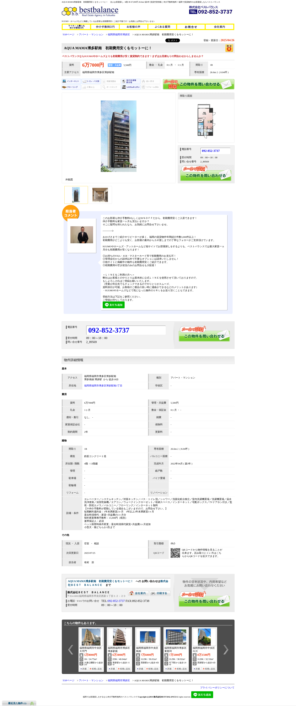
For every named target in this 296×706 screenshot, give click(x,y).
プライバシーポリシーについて (217, 687)
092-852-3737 (211, 151)
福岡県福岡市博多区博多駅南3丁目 (103, 385)
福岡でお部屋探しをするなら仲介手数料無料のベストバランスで (110, 697)
